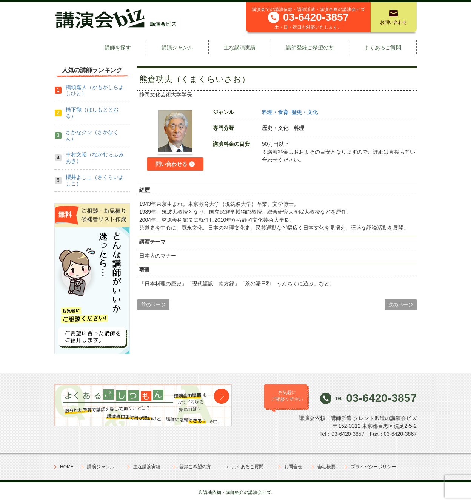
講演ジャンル (177, 48)
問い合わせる (171, 164)
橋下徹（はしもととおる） (92, 112)
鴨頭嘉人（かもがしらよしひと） (95, 90)
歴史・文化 (304, 112)
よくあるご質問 (382, 48)
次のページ (400, 304)
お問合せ (293, 466)
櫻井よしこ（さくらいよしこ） (95, 180)
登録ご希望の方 (195, 466)
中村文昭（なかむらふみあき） (95, 157)
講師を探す (118, 48)
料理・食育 (275, 112)
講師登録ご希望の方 (310, 48)
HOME (67, 466)
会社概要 (326, 466)
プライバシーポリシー (373, 466)
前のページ (153, 304)
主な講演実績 (240, 48)
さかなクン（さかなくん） (92, 135)
